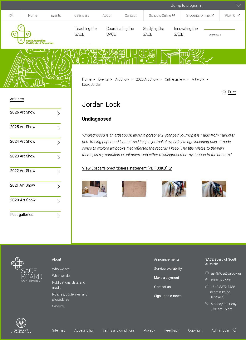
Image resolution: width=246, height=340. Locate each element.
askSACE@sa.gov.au (226, 273)
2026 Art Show (22, 112)
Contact (131, 15)
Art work (198, 79)
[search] (215, 35)
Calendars (81, 15)
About (107, 15)
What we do (61, 276)
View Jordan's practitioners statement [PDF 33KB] (124, 168)
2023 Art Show (22, 156)
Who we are (61, 269)
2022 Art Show (22, 170)
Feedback (171, 330)
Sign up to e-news (168, 296)
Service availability (168, 269)
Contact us (162, 287)
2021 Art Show (22, 185)
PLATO (230, 15)
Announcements (167, 259)
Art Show (122, 79)
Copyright (195, 330)
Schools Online (160, 15)
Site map (58, 330)
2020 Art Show (147, 79)
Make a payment (166, 278)
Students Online (198, 15)
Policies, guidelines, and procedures (69, 296)
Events (56, 15)
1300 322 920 (221, 280)
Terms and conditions (119, 330)
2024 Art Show (22, 141)
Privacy (149, 330)
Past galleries (21, 214)
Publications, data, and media (68, 285)
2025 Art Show (22, 126)
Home (32, 15)
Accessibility (84, 330)
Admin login (224, 330)
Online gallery (175, 79)
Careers (58, 306)
